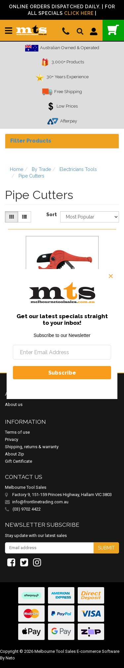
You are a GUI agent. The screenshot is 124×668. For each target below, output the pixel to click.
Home (16, 169)
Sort (50, 214)
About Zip (14, 453)
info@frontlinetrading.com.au (40, 501)
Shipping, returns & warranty (32, 446)
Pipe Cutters (31, 176)
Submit (106, 548)
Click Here (79, 13)
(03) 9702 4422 (23, 509)
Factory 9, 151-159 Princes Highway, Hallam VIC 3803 (62, 494)
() (113, 30)
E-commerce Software (98, 651)
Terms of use (17, 432)
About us (13, 404)
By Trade (41, 169)
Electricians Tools (78, 169)
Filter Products (30, 141)
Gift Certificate (18, 461)
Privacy (11, 439)
